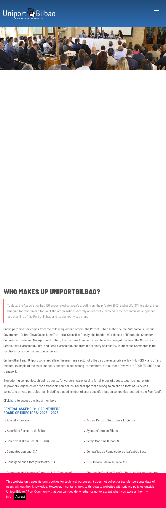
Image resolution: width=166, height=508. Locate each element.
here (13, 400)
